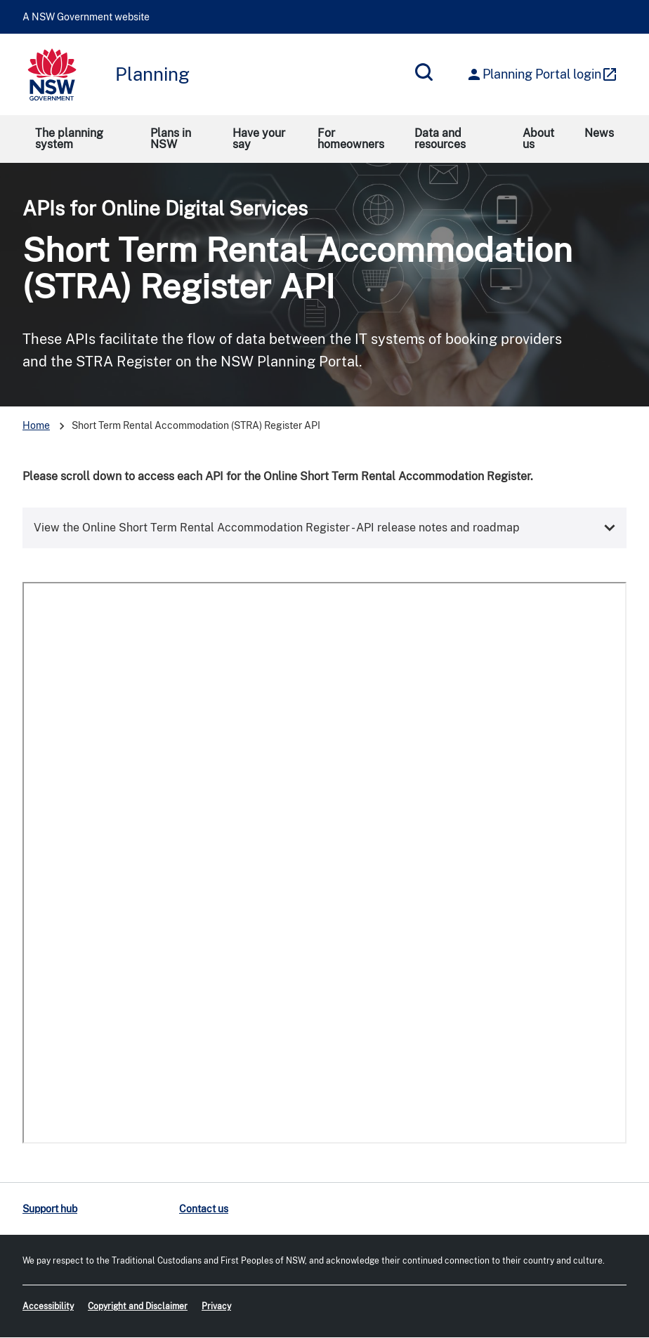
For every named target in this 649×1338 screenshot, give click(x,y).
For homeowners (350, 138)
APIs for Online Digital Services (165, 208)
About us (538, 138)
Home (36, 425)
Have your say (258, 138)
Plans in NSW (170, 138)
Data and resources (440, 138)
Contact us (203, 1208)
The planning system (69, 138)
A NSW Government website (86, 16)
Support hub (49, 1208)
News (599, 133)
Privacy (216, 1306)
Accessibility (48, 1306)
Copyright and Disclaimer (138, 1306)
